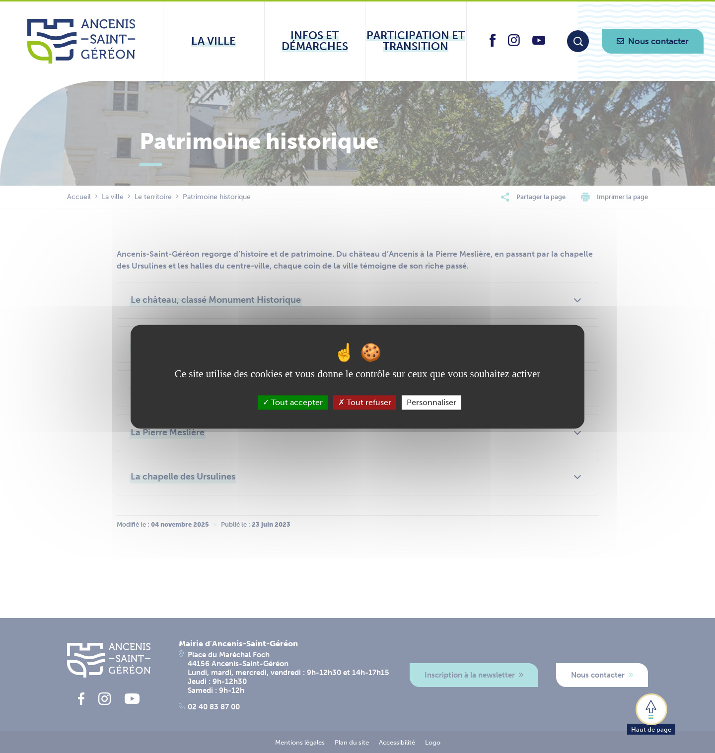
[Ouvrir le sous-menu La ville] (213, 41)
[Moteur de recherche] (578, 41)
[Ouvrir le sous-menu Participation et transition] (415, 41)
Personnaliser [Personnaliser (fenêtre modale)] (431, 402)
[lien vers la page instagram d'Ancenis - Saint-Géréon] (514, 43)
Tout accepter (293, 402)
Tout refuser (364, 402)
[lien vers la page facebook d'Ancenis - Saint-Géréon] (493, 44)
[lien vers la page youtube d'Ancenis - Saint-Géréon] (538, 42)
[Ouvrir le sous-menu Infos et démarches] (315, 41)
